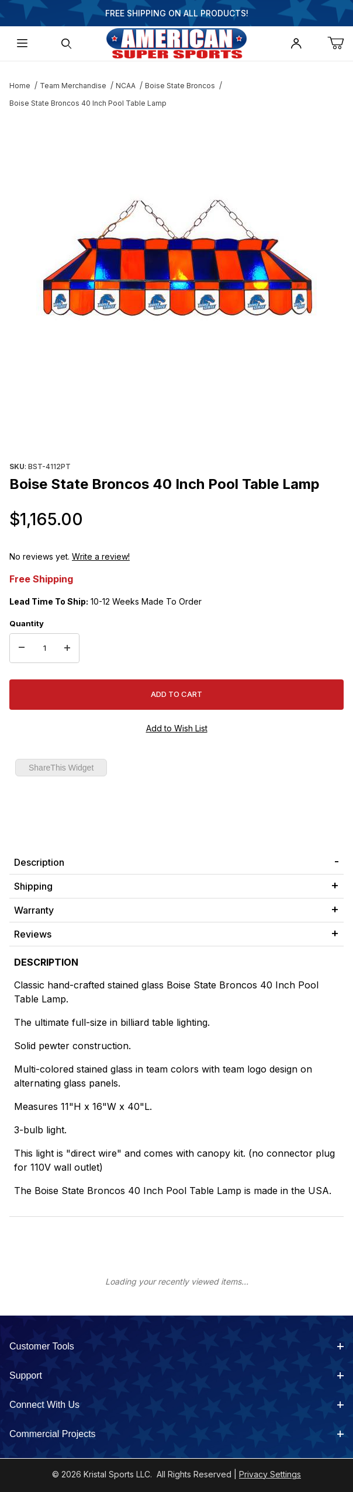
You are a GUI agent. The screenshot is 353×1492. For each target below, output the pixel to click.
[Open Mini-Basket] (340, 43)
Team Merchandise (73, 85)
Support (176, 1375)
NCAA (126, 85)
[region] (176, 430)
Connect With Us (176, 1405)
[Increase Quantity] (67, 648)
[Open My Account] (296, 43)
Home (19, 85)
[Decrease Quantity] (21, 648)
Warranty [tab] (34, 910)
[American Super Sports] (176, 42)
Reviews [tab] (32, 934)
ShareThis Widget (61, 767)
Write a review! (101, 556)
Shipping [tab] (33, 886)
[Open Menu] (22, 43)
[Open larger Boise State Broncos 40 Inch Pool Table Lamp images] (176, 259)
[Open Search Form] (66, 43)
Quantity (26, 623)
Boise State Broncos (180, 85)
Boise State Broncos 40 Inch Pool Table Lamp (88, 103)
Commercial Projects (176, 1434)
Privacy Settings (270, 1474)
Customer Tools (176, 1346)
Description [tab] (39, 862)
